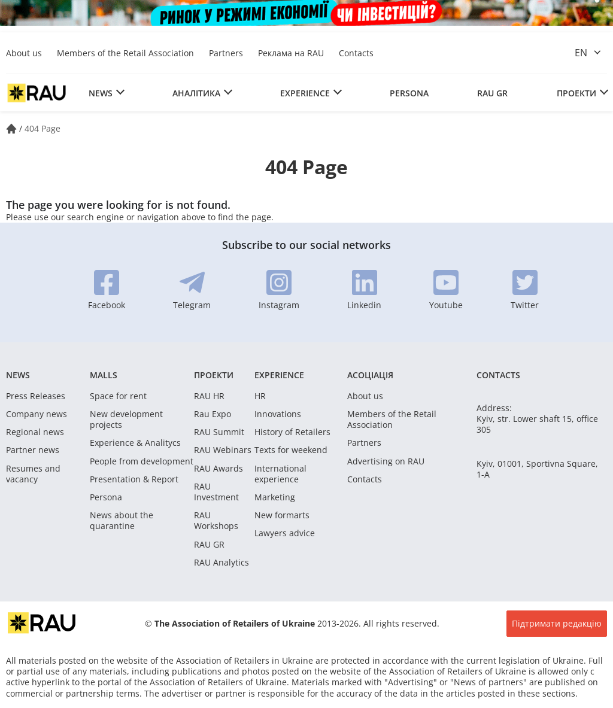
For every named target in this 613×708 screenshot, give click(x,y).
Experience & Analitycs (135, 442)
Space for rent (118, 396)
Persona (409, 93)
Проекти (576, 93)
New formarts (281, 515)
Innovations (277, 414)
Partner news (32, 450)
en (581, 52)
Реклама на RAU (291, 53)
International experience (280, 474)
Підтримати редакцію (557, 623)
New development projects (126, 419)
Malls (103, 375)
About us (24, 53)
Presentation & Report (134, 479)
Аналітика (196, 93)
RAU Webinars (222, 450)
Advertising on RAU (385, 461)
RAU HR (209, 396)
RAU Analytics (221, 562)
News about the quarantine (121, 520)
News (101, 93)
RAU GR (492, 93)
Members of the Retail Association (125, 53)
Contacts (356, 53)
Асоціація (370, 375)
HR (260, 396)
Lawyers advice (284, 533)
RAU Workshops (216, 520)
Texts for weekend (290, 450)
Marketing (274, 497)
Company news (36, 414)
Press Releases (35, 396)
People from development (141, 461)
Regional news (35, 432)
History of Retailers (292, 432)
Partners (226, 53)
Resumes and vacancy (33, 474)
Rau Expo (212, 414)
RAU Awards (218, 468)
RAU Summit (219, 432)
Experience (305, 93)
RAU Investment (216, 492)
